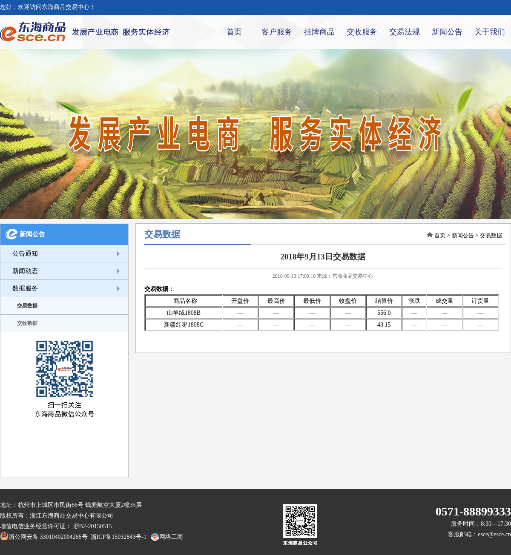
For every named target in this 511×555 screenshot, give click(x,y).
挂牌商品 (319, 32)
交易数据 (27, 306)
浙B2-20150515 (92, 526)
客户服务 (276, 32)
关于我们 (489, 32)
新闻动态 (25, 271)
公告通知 (25, 253)
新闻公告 (447, 32)
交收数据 (27, 323)
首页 (234, 32)
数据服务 (25, 288)
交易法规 (404, 32)
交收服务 (362, 32)
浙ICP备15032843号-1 (117, 537)
